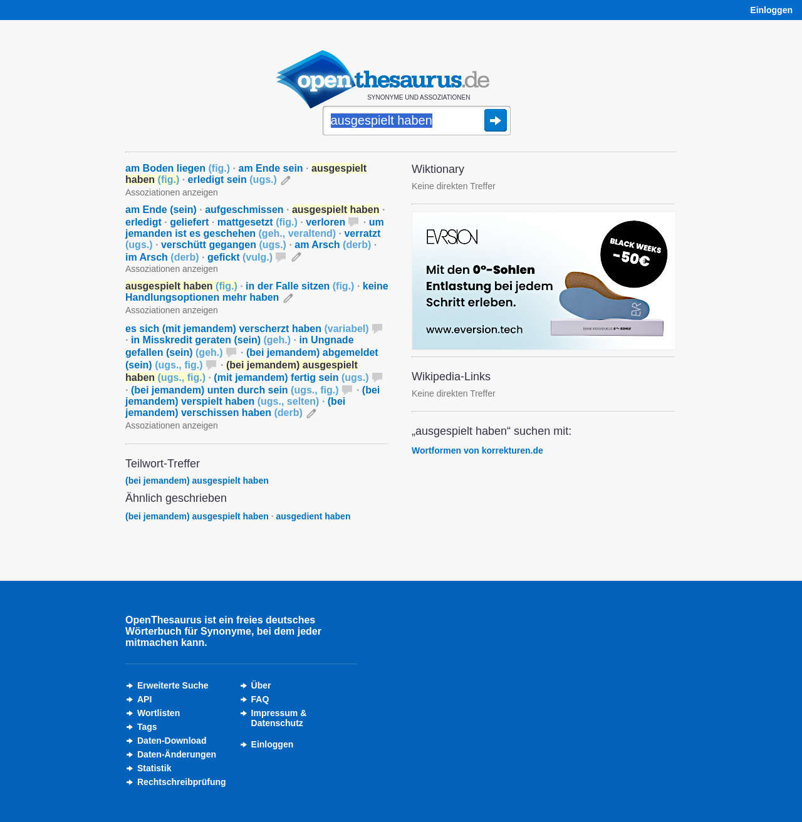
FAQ (260, 699)
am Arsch (332, 244)
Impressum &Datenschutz (279, 718)
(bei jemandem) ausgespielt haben (197, 481)
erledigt (143, 222)
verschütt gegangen (223, 244)
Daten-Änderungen (176, 754)
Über (261, 685)
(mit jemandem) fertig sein (291, 377)
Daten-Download (171, 741)
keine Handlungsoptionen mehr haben (256, 292)
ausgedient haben (313, 516)
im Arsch (162, 257)
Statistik (154, 768)
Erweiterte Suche (173, 685)
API (144, 699)
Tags (147, 727)
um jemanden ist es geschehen (254, 228)
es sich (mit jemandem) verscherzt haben (247, 328)
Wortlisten (158, 713)
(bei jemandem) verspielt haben (252, 396)
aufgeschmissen (244, 209)
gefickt (240, 257)
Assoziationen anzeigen (171, 192)
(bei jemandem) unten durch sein (235, 390)
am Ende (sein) (161, 209)
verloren (325, 222)
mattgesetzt (257, 222)
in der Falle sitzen (300, 286)
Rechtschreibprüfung (181, 782)
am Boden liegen (177, 168)
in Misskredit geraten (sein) (211, 340)
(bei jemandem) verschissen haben (235, 407)
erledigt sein (232, 179)
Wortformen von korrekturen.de (477, 450)
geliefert (189, 222)
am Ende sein (270, 168)
